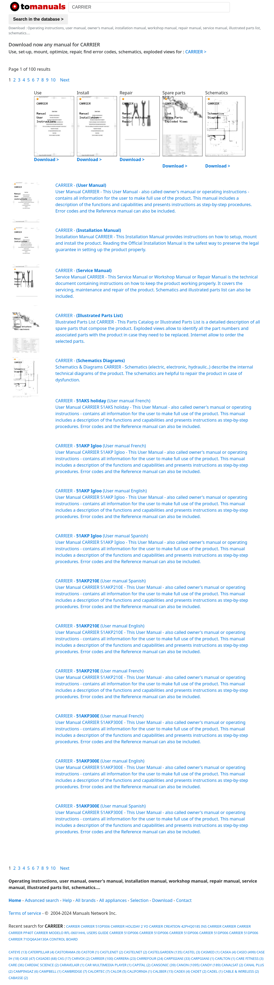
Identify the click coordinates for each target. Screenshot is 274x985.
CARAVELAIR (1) (72, 964)
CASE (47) (27, 958)
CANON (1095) (188, 964)
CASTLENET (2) (111, 952)
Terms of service (25, 913)
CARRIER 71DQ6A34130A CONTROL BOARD (43, 939)
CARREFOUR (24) (150, 958)
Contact (184, 900)
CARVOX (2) (81, 958)
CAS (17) (64, 958)
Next (64, 80)
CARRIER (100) (101, 958)
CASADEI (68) (46, 958)
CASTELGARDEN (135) (165, 952)
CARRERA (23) (125, 958)
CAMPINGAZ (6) (25, 971)
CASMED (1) (210, 952)
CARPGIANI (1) (202, 958)
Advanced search (42, 900)
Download (162, 900)
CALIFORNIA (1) (139, 971)
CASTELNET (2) (135, 952)
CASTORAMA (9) (67, 952)
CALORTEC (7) (99, 971)
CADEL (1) (215, 971)
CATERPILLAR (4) (41, 952)
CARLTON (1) (225, 958)
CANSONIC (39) (163, 964)
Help (67, 900)
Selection (139, 900)
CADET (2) (198, 971)
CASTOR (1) (90, 952)
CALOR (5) (118, 971)
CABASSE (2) (18, 977)
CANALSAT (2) (232, 964)
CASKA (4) (228, 952)
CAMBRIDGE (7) (74, 971)
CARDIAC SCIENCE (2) (42, 964)
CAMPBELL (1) (50, 971)
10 (53, 80)
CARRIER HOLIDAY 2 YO (129, 926)
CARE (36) (16, 964)
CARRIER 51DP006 (95, 926)
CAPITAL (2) (141, 964)
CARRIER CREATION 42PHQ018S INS (178, 926)
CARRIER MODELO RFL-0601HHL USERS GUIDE (71, 932)
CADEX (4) (182, 971)
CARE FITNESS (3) (250, 958)
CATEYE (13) (18, 952)
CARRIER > (196, 52)
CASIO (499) (246, 952)
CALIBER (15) (163, 971)
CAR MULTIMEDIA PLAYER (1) (108, 964)
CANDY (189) (210, 964)
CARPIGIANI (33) (177, 958)
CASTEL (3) (191, 952)
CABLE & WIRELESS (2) (241, 971)
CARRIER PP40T (21, 932)
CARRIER (72, 926)
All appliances (113, 900)
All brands (85, 900)
